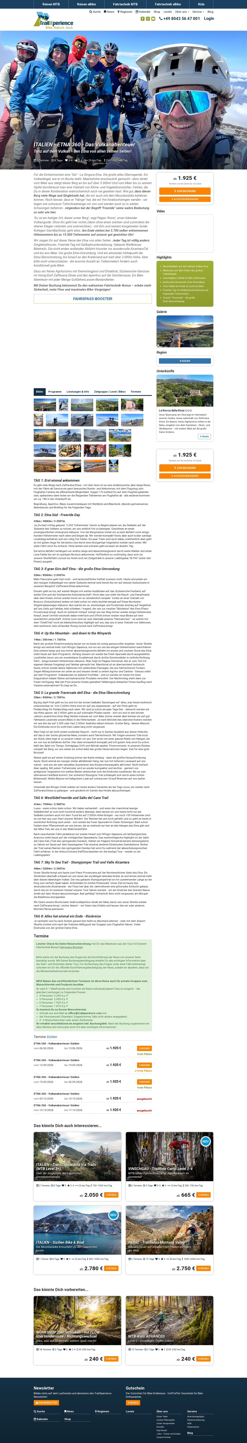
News (109, 12)
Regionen (125, 12)
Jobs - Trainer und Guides (169, 1433)
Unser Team (162, 1416)
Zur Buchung (185, 191)
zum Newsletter (46, 1402)
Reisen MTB (51, 4)
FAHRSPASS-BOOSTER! (92, 299)
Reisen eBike (86, 4)
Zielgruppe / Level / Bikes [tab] (110, 391)
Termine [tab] (136, 391)
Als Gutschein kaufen (185, 199)
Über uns (182, 12)
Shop (157, 12)
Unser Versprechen (166, 1423)
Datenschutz (193, 1427)
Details (204, 436)
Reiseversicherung (195, 1420)
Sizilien (52, 1037)
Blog (210, 12)
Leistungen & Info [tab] (78, 391)
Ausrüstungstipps (195, 1416)
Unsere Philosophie (166, 1420)
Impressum (162, 1430)
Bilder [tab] (39, 391)
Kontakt (160, 1427)
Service (198, 12)
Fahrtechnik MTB (125, 4)
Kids (201, 4)
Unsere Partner (164, 1437)
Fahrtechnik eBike (168, 4)
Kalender (143, 12)
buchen (144, 1048)
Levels (168, 12)
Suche (95, 12)
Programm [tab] (55, 391)
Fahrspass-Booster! (71, 947)
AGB (189, 1423)
